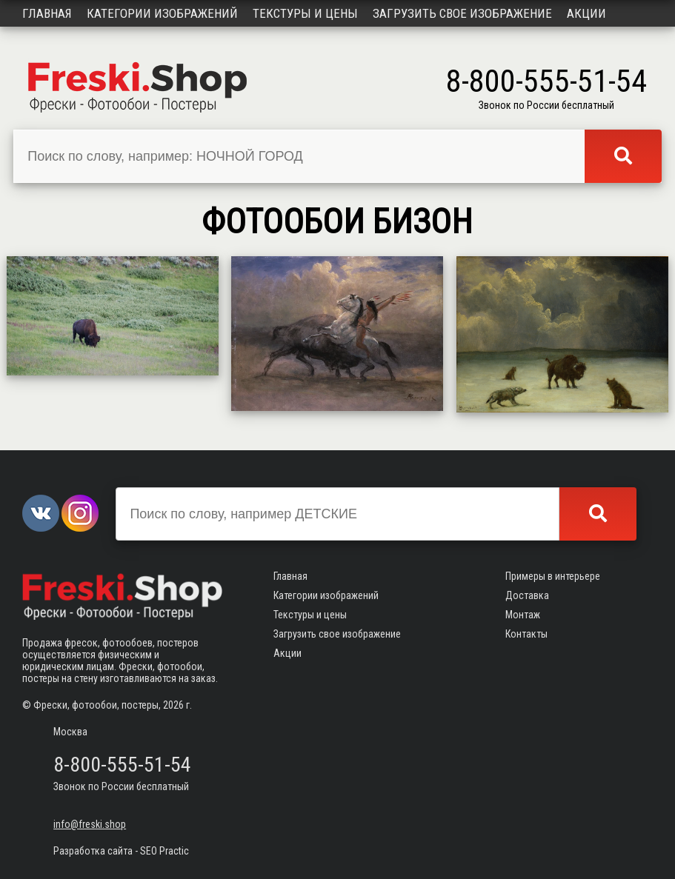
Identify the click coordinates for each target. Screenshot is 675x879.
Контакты (526, 634)
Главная (47, 13)
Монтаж (522, 615)
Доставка (527, 595)
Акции (586, 13)
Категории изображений (162, 13)
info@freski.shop (89, 824)
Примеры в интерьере (552, 576)
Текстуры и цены (305, 13)
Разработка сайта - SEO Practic (121, 851)
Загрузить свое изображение (462, 13)
